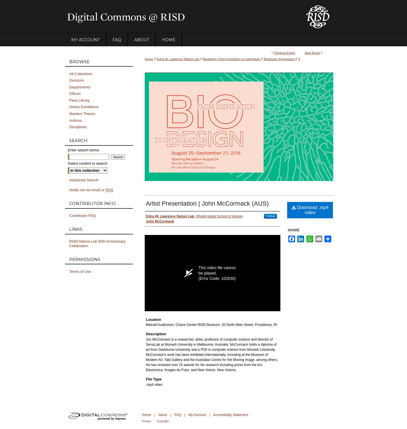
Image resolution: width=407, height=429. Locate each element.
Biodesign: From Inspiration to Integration (232, 59)
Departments (79, 87)
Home (149, 59)
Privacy (146, 421)
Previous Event (284, 53)
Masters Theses (82, 114)
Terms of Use (80, 271)
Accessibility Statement (230, 415)
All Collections (80, 74)
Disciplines (78, 127)
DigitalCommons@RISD (181, 16)
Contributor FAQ (82, 216)
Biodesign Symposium (279, 59)
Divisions (76, 80)
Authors (75, 120)
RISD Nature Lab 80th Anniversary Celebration (97, 243)
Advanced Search (83, 180)
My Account (197, 415)
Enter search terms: (84, 150)
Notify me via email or (91, 190)
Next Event (312, 53)
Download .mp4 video (310, 210)
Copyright (163, 421)
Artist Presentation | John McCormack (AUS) (207, 203)
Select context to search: (88, 163)
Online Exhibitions (84, 107)
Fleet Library (79, 100)
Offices (75, 94)
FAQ (177, 415)
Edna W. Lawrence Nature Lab (178, 59)
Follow (270, 216)
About (162, 415)
